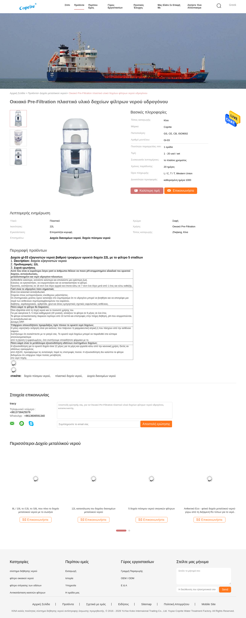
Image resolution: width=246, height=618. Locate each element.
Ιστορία (69, 578)
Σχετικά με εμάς (96, 604)
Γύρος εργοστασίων (115, 6)
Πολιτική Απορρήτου (176, 604)
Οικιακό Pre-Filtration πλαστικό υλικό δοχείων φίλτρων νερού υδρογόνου (108, 93)
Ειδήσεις (123, 604)
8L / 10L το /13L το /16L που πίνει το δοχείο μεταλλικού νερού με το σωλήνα (35, 510)
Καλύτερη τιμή (147, 190)
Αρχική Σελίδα (41, 604)
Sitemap (146, 604)
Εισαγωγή (70, 571)
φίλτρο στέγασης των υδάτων (26, 585)
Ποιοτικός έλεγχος (139, 6)
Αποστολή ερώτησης (156, 424)
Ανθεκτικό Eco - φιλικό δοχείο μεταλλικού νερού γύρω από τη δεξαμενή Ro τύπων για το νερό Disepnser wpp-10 (209, 510)
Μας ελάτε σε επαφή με (169, 6)
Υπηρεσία (70, 585)
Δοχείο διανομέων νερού (101, 375)
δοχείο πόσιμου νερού (37, 375)
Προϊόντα (79, 5)
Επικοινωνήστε (180, 190)
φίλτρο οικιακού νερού (22, 578)
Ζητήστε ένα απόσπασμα (194, 6)
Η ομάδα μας (72, 592)
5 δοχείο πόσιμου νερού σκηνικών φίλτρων (151, 508)
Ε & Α (124, 585)
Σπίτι (67, 5)
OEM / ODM (127, 578)
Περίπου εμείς (92, 6)
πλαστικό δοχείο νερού (68, 375)
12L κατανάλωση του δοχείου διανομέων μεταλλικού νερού (93, 510)
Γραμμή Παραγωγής (132, 571)
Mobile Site (209, 604)
